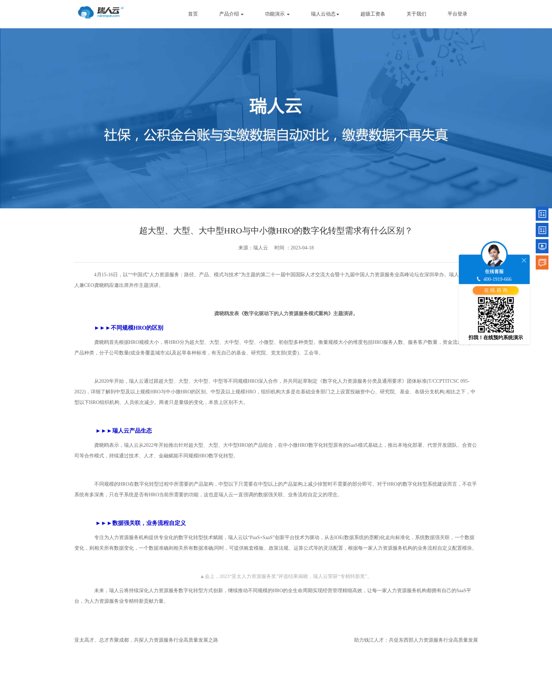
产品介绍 (231, 14)
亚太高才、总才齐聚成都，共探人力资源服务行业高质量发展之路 (146, 640)
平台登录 (457, 14)
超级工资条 (372, 14)
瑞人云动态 (325, 14)
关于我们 (416, 14)
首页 (193, 14)
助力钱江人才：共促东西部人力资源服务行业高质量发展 (416, 640)
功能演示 (277, 14)
